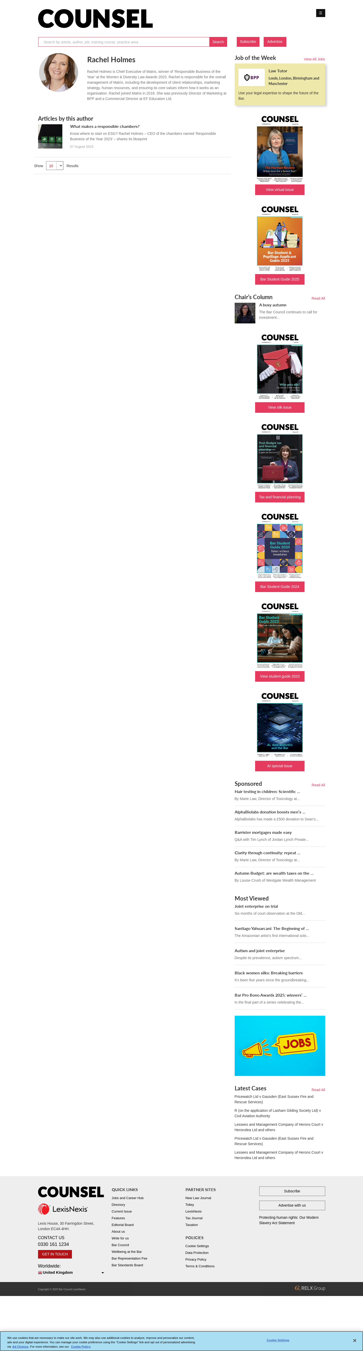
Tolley (190, 1205)
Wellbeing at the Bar (127, 1252)
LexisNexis (194, 1211)
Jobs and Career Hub (128, 1198)
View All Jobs (314, 59)
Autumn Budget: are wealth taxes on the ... (274, 873)
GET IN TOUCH (55, 1254)
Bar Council (120, 1245)
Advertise (274, 42)
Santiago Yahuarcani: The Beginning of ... (272, 928)
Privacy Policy (196, 1259)
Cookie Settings (197, 1246)
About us (118, 1231)
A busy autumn (272, 304)
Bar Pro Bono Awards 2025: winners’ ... (271, 994)
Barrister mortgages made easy (263, 832)
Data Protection (197, 1253)
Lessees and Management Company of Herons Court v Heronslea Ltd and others (279, 1127)
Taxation (192, 1225)
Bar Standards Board (127, 1265)
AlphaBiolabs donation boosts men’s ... (270, 811)
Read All (318, 298)
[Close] (354, 1342)
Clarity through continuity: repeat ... (267, 852)
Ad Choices (20, 1348)
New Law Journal (198, 1198)
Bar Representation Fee (129, 1258)
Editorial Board (123, 1225)
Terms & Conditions (200, 1266)
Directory (118, 1205)
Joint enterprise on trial (256, 906)
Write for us (120, 1238)
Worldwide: (71, 1269)
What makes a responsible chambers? (104, 126)
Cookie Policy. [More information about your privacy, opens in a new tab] (81, 1348)
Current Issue (122, 1211)
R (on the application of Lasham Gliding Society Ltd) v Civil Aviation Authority (278, 1113)
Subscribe (248, 42)
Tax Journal (194, 1218)
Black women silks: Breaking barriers (269, 972)
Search (218, 42)
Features (118, 1218)
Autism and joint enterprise (260, 950)
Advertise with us (292, 1205)
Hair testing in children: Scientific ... (267, 791)
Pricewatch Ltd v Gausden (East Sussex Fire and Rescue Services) (274, 1099)
